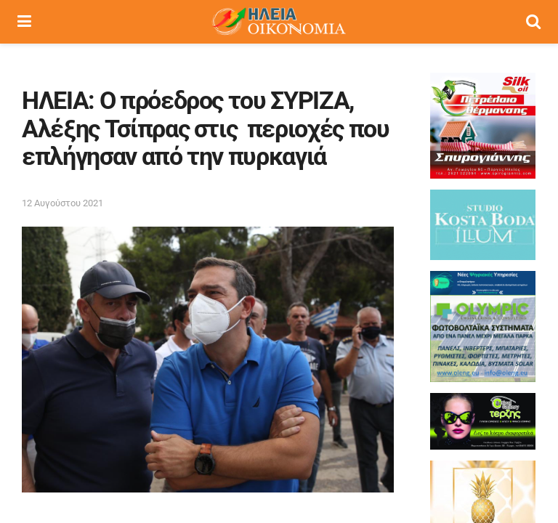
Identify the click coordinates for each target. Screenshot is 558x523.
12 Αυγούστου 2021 (62, 203)
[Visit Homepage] (278, 21)
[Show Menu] (24, 22)
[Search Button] (533, 22)
